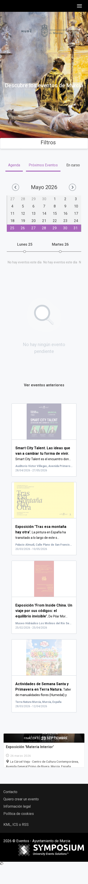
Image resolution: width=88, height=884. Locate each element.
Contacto (10, 792)
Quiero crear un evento (21, 799)
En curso (73, 165)
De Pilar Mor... (43, 611)
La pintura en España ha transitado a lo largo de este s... (40, 532)
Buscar (44, 118)
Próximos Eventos (43, 165)
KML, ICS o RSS (16, 824)
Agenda (14, 165)
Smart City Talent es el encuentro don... (43, 453)
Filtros (44, 142)
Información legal (17, 806)
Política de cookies (18, 814)
